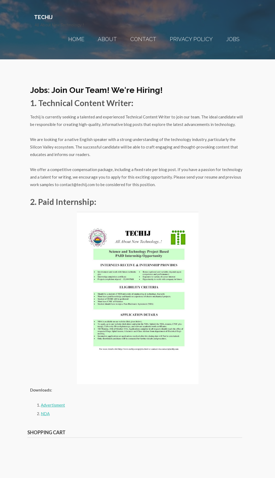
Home (76, 39)
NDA (45, 413)
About (107, 39)
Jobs (233, 39)
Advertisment (53, 405)
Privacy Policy (191, 39)
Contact (143, 39)
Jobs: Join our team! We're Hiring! (96, 90)
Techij (43, 17)
